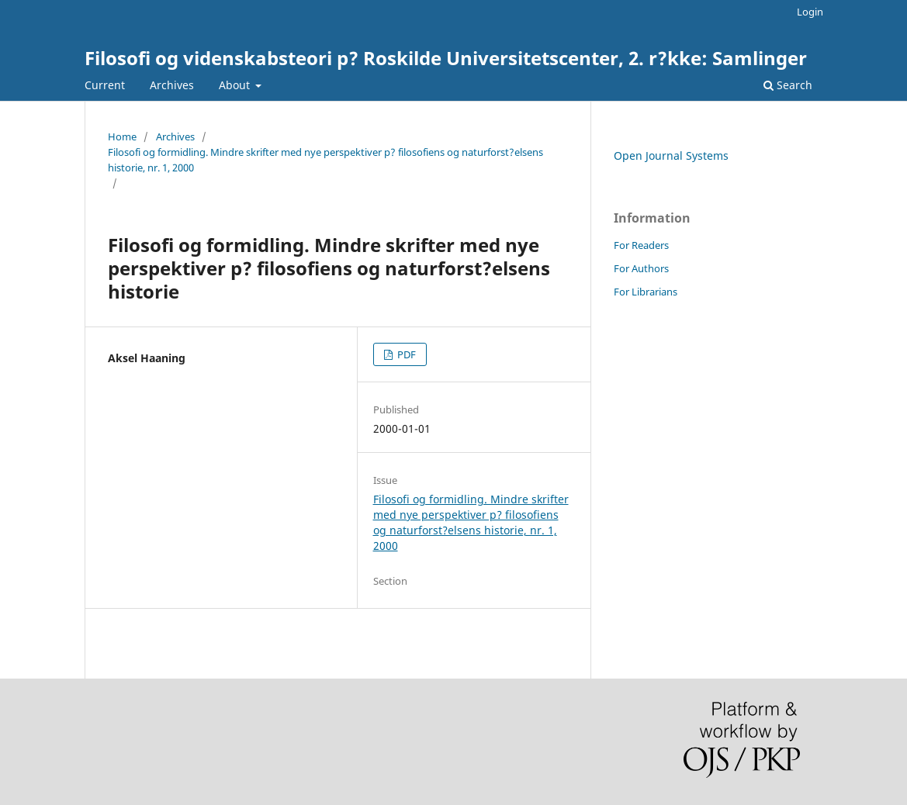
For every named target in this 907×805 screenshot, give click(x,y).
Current (105, 85)
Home (122, 136)
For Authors (641, 268)
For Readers (641, 245)
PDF (405, 354)
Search (787, 85)
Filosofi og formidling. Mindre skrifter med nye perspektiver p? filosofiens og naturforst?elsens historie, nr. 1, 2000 (325, 159)
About (236, 85)
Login (810, 12)
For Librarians (645, 292)
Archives (172, 85)
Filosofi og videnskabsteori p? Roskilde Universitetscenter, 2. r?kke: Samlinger (446, 58)
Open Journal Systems (671, 155)
